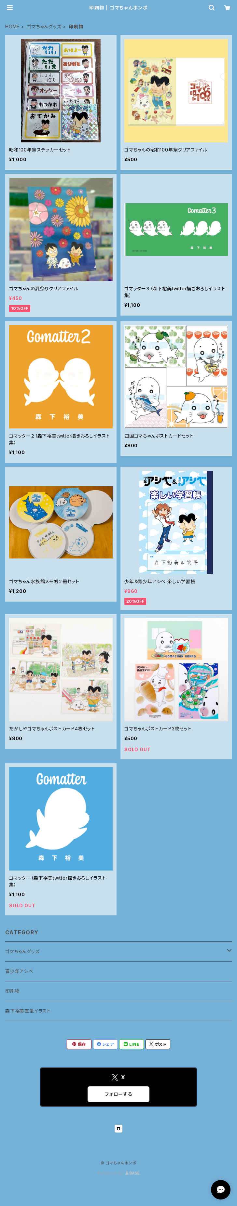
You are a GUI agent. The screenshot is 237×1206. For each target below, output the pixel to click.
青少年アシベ (19, 971)
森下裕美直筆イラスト (28, 1011)
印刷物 (12, 991)
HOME (12, 26)
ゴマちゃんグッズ (44, 26)
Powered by (118, 1173)
